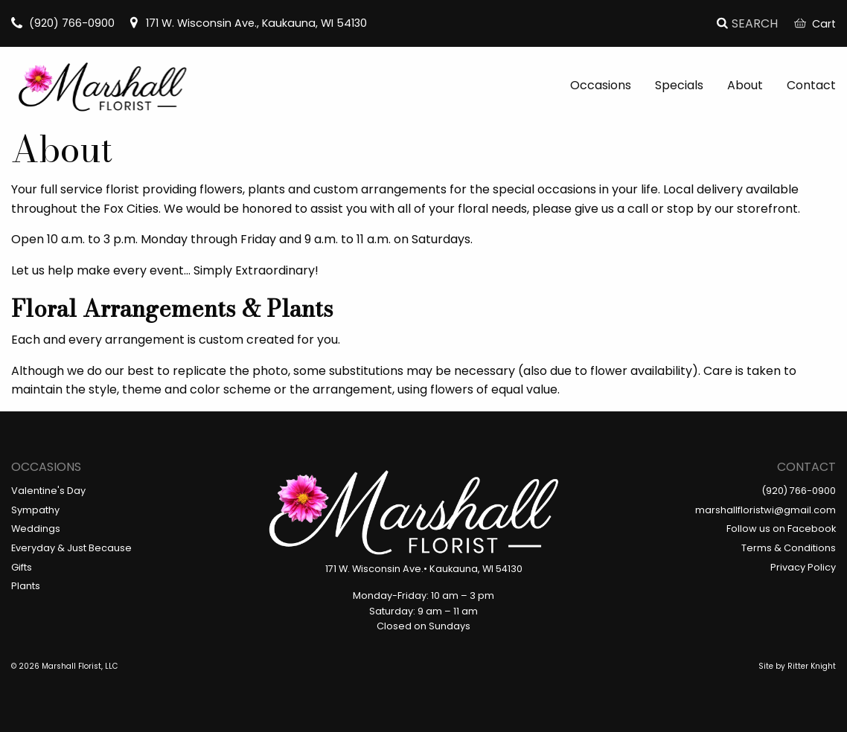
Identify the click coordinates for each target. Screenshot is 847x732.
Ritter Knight (811, 666)
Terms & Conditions (788, 548)
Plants (25, 586)
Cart (815, 23)
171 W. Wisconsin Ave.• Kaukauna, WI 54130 (423, 568)
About (745, 85)
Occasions (600, 85)
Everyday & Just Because (71, 548)
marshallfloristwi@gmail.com (765, 510)
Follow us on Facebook (781, 528)
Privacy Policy (803, 567)
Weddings (35, 528)
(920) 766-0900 (63, 23)
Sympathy (35, 510)
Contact (811, 85)
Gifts (21, 567)
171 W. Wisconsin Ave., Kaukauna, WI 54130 (247, 23)
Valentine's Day (48, 490)
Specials (679, 85)
